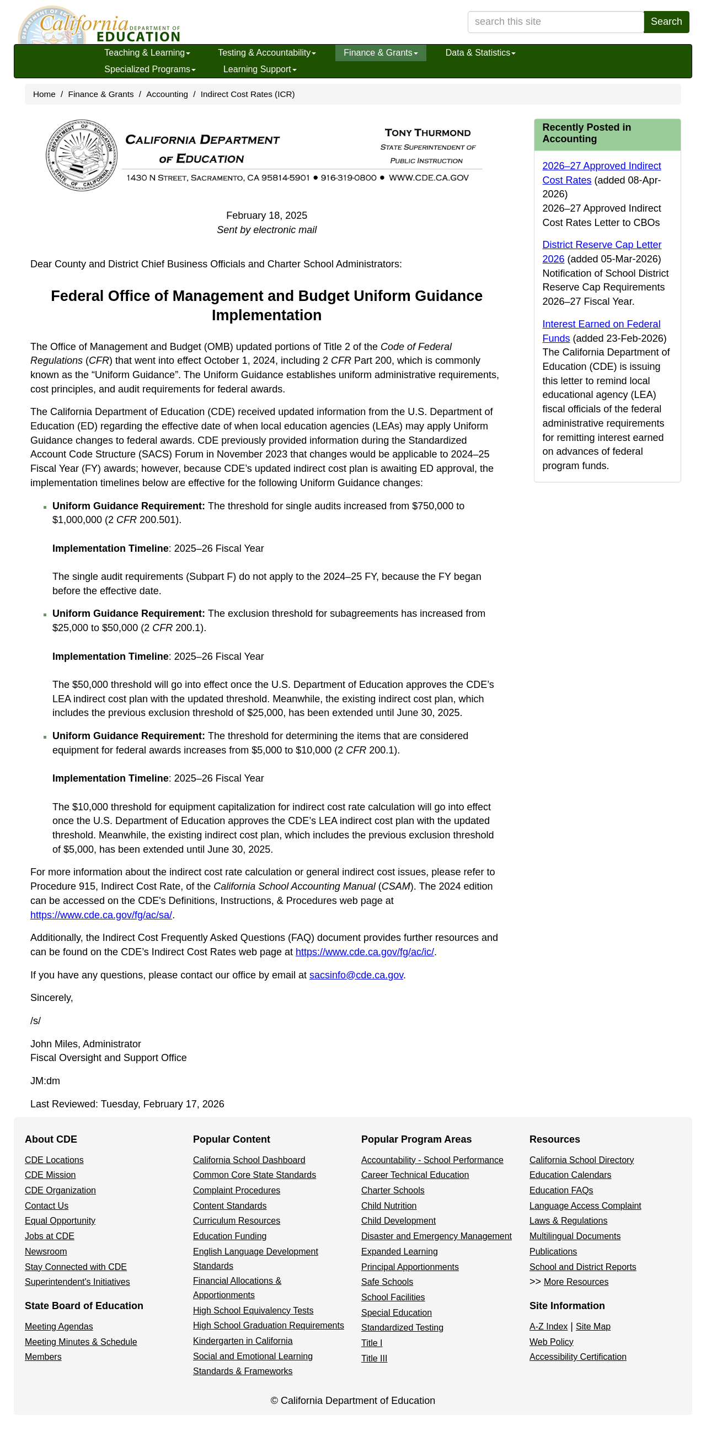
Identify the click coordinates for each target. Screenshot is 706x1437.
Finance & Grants (381, 52)
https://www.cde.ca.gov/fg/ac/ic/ (365, 951)
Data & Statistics (481, 52)
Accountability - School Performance (432, 1160)
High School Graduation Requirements (268, 1325)
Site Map (593, 1326)
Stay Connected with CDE (76, 1267)
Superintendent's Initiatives (77, 1282)
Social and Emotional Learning (253, 1356)
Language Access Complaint (585, 1205)
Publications (553, 1251)
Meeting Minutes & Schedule (81, 1342)
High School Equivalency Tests (253, 1310)
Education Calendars (571, 1175)
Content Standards (229, 1205)
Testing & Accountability (267, 52)
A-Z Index (549, 1326)
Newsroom (46, 1251)
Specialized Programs (150, 69)
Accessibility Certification (578, 1356)
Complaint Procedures (236, 1190)
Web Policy (552, 1342)
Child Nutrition (388, 1205)
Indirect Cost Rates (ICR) (248, 94)
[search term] (556, 22)
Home (44, 94)
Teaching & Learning (147, 52)
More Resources (576, 1282)
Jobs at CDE (49, 1236)
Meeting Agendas (59, 1326)
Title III (374, 1358)
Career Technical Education (415, 1175)
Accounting (167, 94)
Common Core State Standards (254, 1175)
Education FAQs (561, 1190)
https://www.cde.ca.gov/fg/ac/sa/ (101, 915)
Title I (372, 1343)
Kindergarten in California (243, 1340)
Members (43, 1356)
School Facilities (393, 1297)
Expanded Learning (399, 1251)
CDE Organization (60, 1190)
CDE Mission (50, 1175)
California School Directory (582, 1160)
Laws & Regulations (568, 1220)
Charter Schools (393, 1190)
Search (666, 21)
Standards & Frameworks (243, 1371)
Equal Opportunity (60, 1220)
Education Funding (229, 1236)
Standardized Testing (402, 1327)
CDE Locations (54, 1160)
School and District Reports (583, 1267)
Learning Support (260, 69)
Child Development (398, 1220)
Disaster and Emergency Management (436, 1236)
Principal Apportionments (410, 1267)
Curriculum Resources (236, 1220)
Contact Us (46, 1205)
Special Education (396, 1312)
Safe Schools (387, 1282)
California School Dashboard (249, 1160)
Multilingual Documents (575, 1236)
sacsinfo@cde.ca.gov (356, 975)
